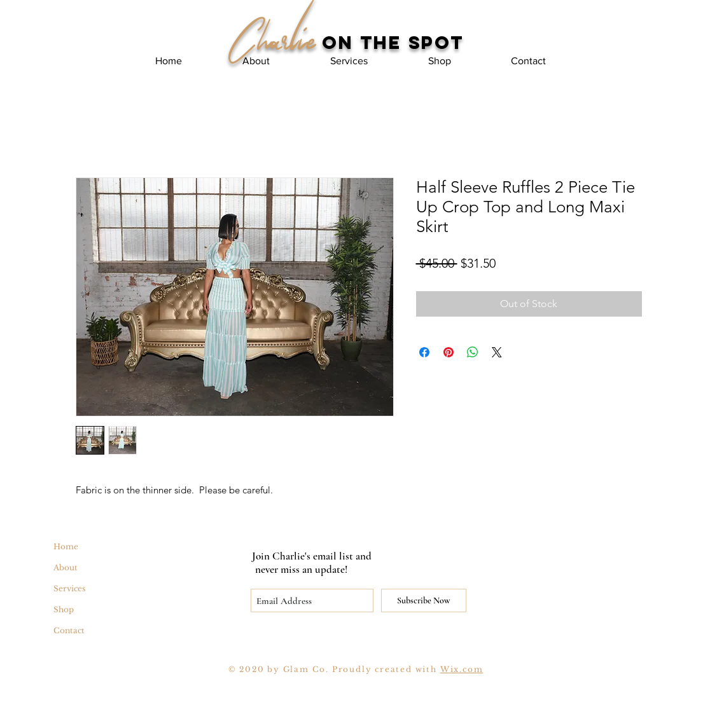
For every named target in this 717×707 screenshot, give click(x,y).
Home (65, 546)
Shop (63, 609)
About (65, 567)
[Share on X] (497, 352)
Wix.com (462, 669)
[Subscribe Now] (423, 600)
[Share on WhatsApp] (472, 352)
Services (69, 588)
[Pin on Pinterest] (448, 352)
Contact (69, 630)
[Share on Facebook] (424, 352)
